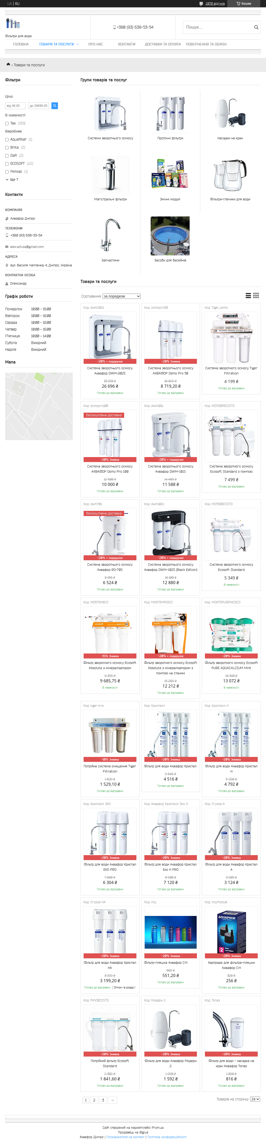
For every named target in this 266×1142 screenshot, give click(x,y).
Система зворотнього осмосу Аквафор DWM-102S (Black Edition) (170, 567)
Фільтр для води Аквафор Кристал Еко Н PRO (170, 867)
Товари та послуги (56, 44)
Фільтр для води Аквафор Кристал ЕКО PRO (110, 867)
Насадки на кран (230, 138)
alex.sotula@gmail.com (27, 247)
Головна (21, 44)
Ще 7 (14, 179)
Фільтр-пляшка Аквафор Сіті (166, 963)
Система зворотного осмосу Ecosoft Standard (231, 567)
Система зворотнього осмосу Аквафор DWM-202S (109, 370)
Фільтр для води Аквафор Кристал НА (110, 965)
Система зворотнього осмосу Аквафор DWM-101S (170, 468)
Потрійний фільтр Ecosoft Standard (110, 1063)
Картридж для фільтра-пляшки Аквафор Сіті (231, 965)
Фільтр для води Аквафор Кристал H (231, 768)
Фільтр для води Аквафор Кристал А (231, 867)
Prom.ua (158, 1127)
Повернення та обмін (206, 44)
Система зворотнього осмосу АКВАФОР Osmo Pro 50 (170, 370)
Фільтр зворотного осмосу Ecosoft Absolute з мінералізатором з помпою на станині (170, 668)
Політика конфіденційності (167, 1137)
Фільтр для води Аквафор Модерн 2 (171, 1063)
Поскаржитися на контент (125, 1137)
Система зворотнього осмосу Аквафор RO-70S (109, 567)
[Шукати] (256, 27)
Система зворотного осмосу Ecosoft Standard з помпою (231, 468)
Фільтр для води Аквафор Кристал (170, 766)
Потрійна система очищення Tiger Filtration (110, 768)
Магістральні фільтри (110, 199)
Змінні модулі (170, 199)
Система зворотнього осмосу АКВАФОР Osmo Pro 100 (109, 468)
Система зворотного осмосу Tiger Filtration (231, 370)
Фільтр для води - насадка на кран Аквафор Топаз (231, 1063)
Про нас (95, 44)
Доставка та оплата (163, 44)
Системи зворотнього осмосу (110, 138)
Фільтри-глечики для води (230, 199)
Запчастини (110, 260)
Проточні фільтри (170, 138)
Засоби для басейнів (170, 260)
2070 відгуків (215, 3)
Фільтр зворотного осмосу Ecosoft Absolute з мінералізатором (109, 665)
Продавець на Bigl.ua (133, 1132)
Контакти (126, 44)
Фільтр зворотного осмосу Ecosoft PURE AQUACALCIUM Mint (231, 665)
